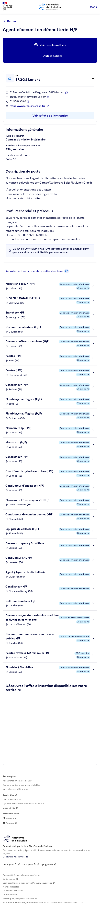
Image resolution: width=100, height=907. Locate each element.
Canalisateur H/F (16, 586)
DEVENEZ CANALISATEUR (22, 298)
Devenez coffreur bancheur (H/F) (27, 341)
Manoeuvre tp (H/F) (18, 428)
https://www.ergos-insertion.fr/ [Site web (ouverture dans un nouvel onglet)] (28, 106)
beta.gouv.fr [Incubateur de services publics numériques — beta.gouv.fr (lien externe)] (10, 864)
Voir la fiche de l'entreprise (50, 116)
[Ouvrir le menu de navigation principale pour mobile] (89, 7)
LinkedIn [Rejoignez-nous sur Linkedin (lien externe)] (8, 818)
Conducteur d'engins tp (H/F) (24, 486)
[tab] (37, 271)
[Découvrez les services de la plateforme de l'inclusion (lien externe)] (15, 838)
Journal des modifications (15, 789)
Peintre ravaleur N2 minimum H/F (27, 653)
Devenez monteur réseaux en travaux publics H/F (30, 636)
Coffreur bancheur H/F (20, 601)
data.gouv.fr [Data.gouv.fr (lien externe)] (29, 864)
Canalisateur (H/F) (17, 385)
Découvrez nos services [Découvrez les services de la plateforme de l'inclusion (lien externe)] (14, 856)
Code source (9, 879)
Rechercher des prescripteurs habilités (21, 785)
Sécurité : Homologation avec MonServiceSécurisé (27, 882)
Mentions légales (11, 886)
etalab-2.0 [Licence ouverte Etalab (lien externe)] (75, 902)
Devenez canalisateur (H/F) (23, 327)
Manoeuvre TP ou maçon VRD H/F (27, 500)
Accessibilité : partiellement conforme (21, 875)
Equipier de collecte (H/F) (22, 529)
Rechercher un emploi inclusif (17, 780)
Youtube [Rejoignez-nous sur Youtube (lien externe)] (8, 823)
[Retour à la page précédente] (11, 21)
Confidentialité (10, 894)
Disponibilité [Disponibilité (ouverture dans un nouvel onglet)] (9, 807)
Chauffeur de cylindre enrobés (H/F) (29, 471)
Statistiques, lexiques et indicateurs (20, 898)
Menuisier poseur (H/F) (20, 284)
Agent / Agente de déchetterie (25, 572)
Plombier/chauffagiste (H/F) (23, 399)
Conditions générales (13, 890)
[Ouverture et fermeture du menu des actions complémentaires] (50, 56)
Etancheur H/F (14, 312)
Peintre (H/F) (13, 356)
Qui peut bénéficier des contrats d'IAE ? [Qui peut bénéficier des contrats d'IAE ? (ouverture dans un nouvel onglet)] (22, 803)
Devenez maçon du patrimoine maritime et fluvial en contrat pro (32, 617)
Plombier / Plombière (19, 667)
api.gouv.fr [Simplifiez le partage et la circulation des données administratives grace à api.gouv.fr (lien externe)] (47, 864)
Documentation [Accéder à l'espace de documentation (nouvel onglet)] (10, 799)
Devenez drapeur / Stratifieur (24, 543)
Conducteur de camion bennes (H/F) (29, 514)
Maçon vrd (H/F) (16, 442)
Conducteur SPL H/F (18, 558)
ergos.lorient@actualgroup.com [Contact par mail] (28, 97)
